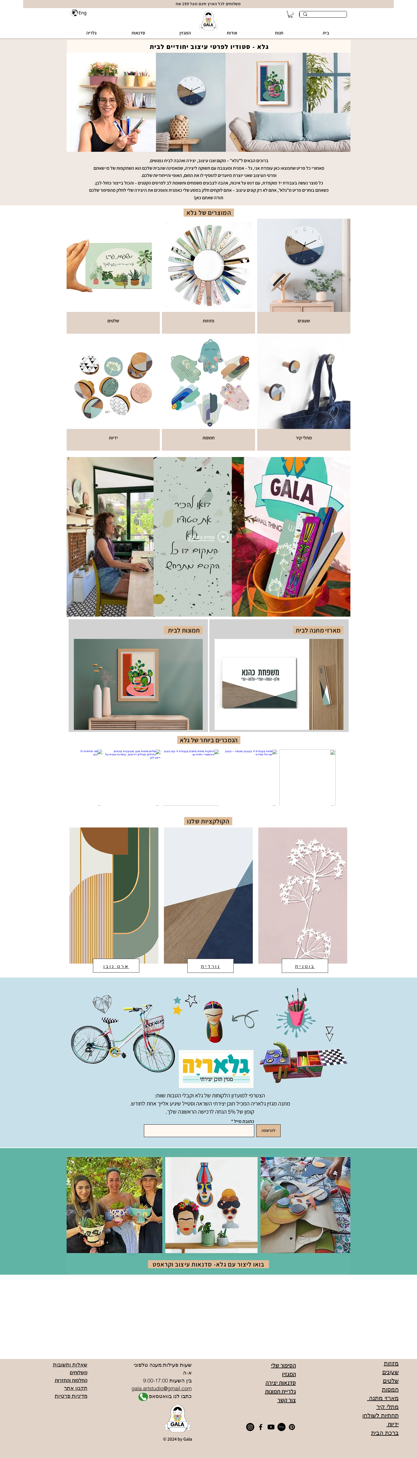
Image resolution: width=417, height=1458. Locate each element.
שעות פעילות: (177, 1365)
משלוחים (78, 1372)
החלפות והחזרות (71, 1380)
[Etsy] (281, 1427)
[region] (138, 675)
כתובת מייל (244, 1121)
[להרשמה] (268, 1130)
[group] (208, 777)
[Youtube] (271, 1427)
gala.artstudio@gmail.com (161, 1388)
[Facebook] (261, 1427)
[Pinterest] (292, 1427)
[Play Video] (208, 536)
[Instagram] (250, 1427)
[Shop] (143, 1397)
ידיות (393, 1424)
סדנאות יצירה (281, 1382)
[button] (278, 33)
